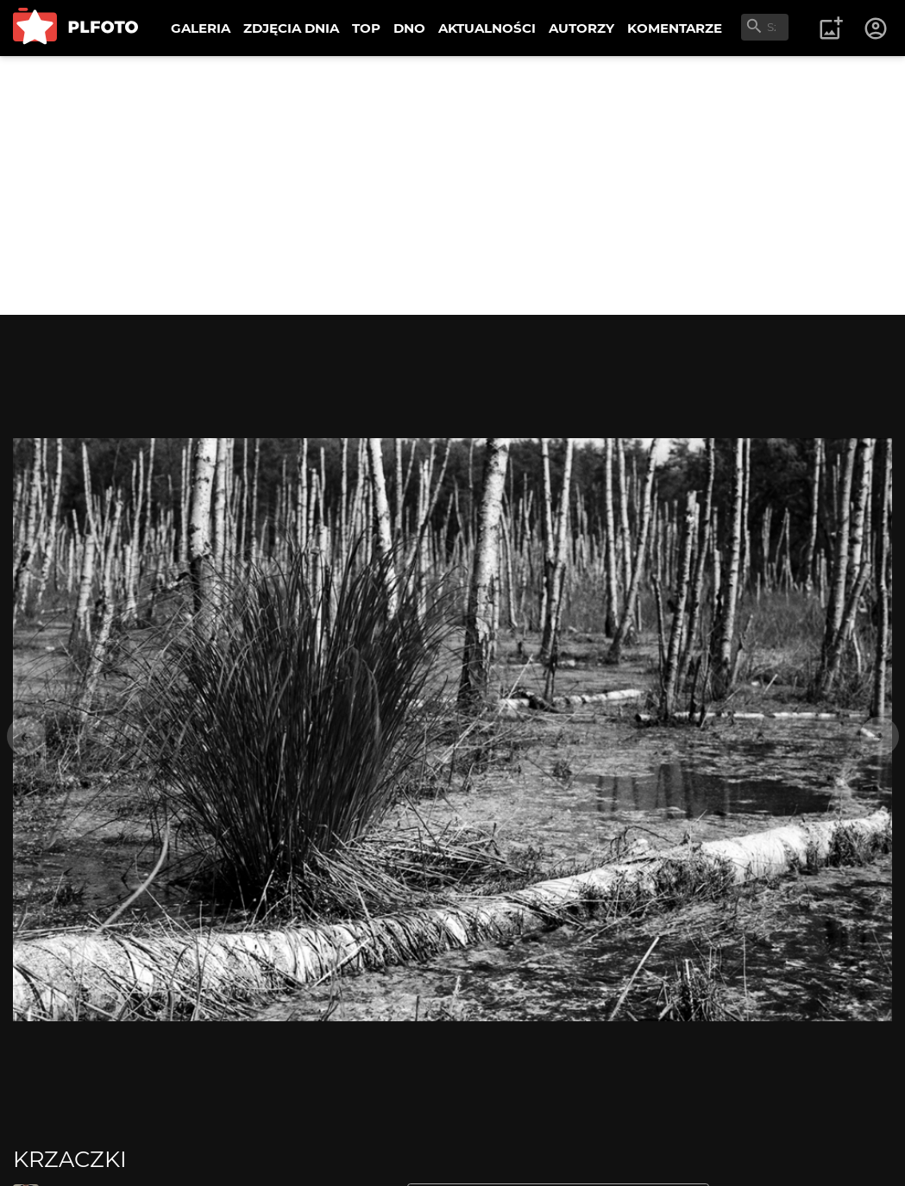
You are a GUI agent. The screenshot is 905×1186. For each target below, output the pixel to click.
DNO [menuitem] (409, 28)
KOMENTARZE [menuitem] (674, 28)
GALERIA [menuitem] (200, 28)
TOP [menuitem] (366, 28)
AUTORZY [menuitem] (581, 28)
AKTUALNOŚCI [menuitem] (487, 28)
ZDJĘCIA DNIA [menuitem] (291, 28)
